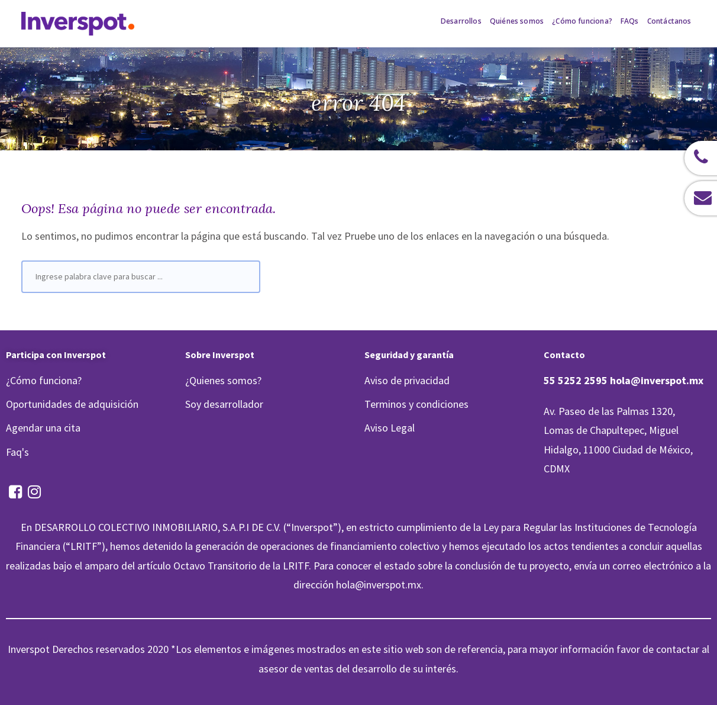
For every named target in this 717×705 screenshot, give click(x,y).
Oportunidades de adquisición (72, 404)
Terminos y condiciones (416, 404)
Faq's (17, 452)
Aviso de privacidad (407, 380)
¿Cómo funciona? (44, 380)
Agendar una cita (43, 427)
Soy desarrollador (224, 404)
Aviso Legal (389, 427)
